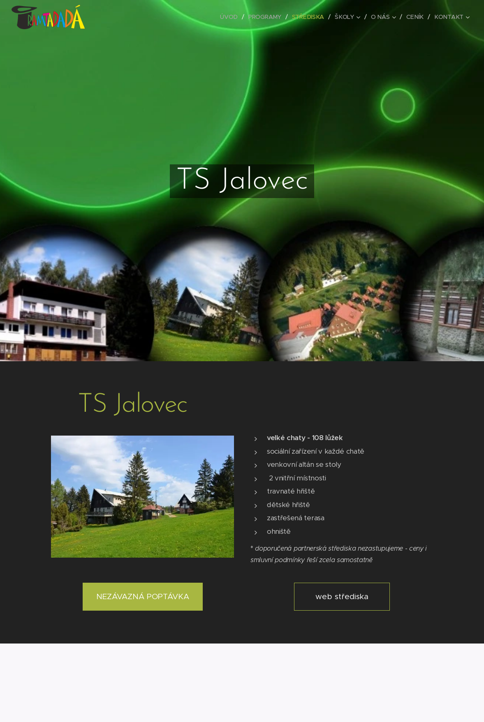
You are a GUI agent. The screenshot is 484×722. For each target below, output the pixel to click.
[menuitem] (232, 17)
